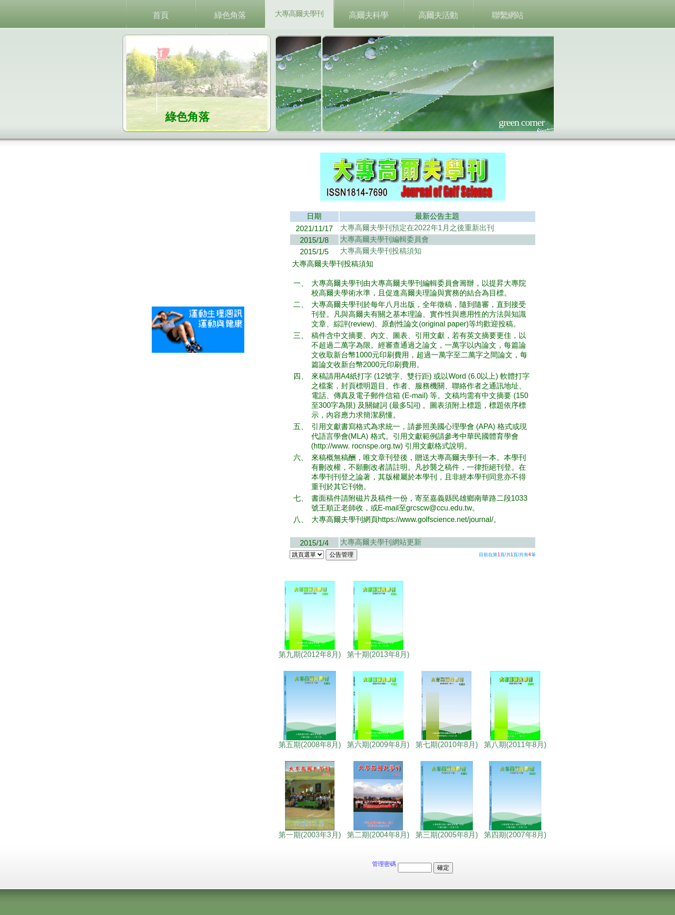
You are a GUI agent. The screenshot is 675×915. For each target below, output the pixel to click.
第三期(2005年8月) (446, 831)
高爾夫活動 (438, 15)
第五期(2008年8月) (310, 741)
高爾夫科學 (368, 15)
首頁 (160, 15)
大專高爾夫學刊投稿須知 (380, 251)
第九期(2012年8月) (310, 651)
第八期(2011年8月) (515, 741)
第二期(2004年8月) (378, 831)
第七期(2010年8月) (446, 741)
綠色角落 (230, 15)
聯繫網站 (507, 15)
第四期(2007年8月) (515, 831)
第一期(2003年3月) (310, 831)
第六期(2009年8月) (378, 741)
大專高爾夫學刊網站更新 (380, 542)
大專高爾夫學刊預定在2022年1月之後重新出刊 (417, 228)
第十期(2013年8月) (378, 651)
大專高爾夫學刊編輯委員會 (384, 239)
